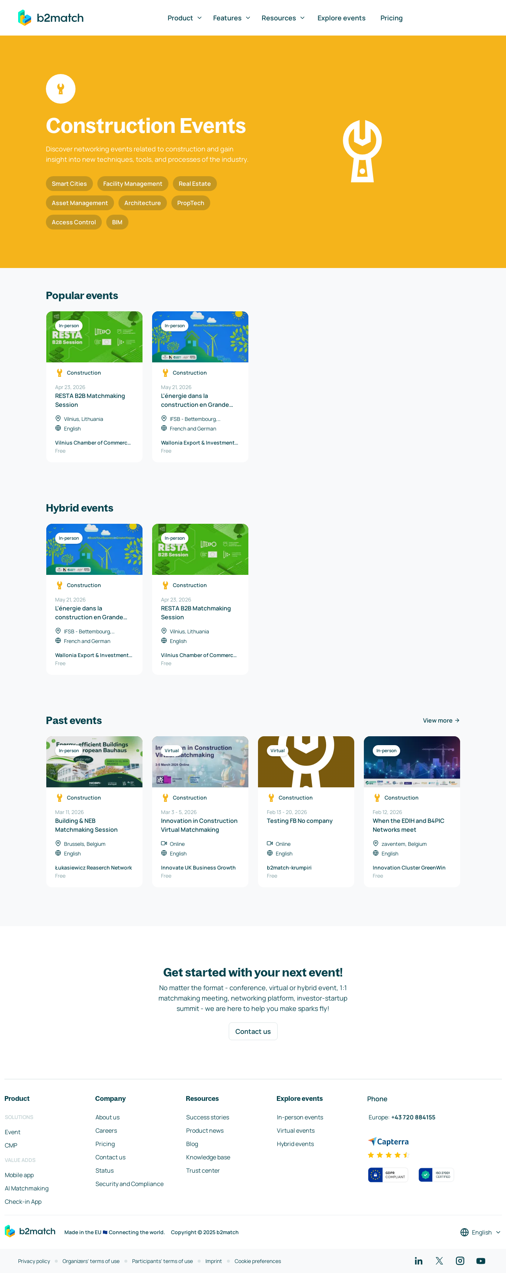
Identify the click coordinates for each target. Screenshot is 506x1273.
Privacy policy (34, 1260)
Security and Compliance (129, 1184)
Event (12, 1132)
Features (232, 17)
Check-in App (23, 1201)
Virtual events (296, 1130)
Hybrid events (295, 1144)
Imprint (213, 1260)
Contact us (253, 1031)
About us (107, 1117)
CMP (11, 1145)
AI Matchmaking (26, 1188)
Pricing (392, 17)
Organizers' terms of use (91, 1260)
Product (185, 17)
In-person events (300, 1117)
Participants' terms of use (162, 1260)
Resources (284, 17)
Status (104, 1170)
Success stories (207, 1117)
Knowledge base (208, 1157)
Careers (106, 1130)
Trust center (203, 1170)
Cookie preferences (258, 1260)
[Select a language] (481, 1232)
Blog (192, 1144)
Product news (205, 1130)
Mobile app (19, 1175)
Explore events (342, 17)
